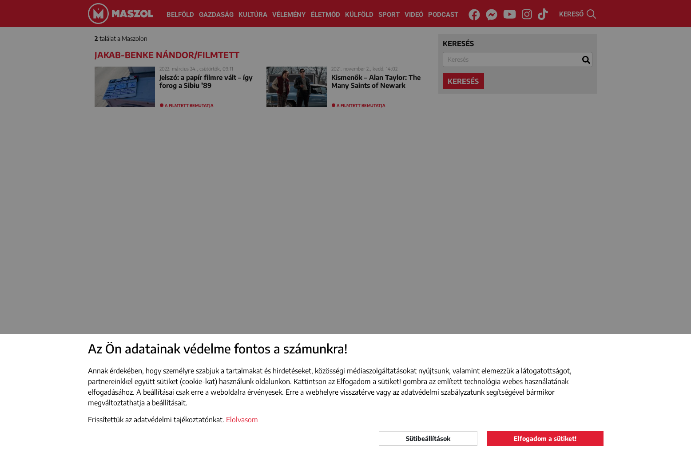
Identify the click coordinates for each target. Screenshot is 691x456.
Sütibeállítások (428, 438)
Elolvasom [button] (242, 419)
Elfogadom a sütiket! (545, 438)
